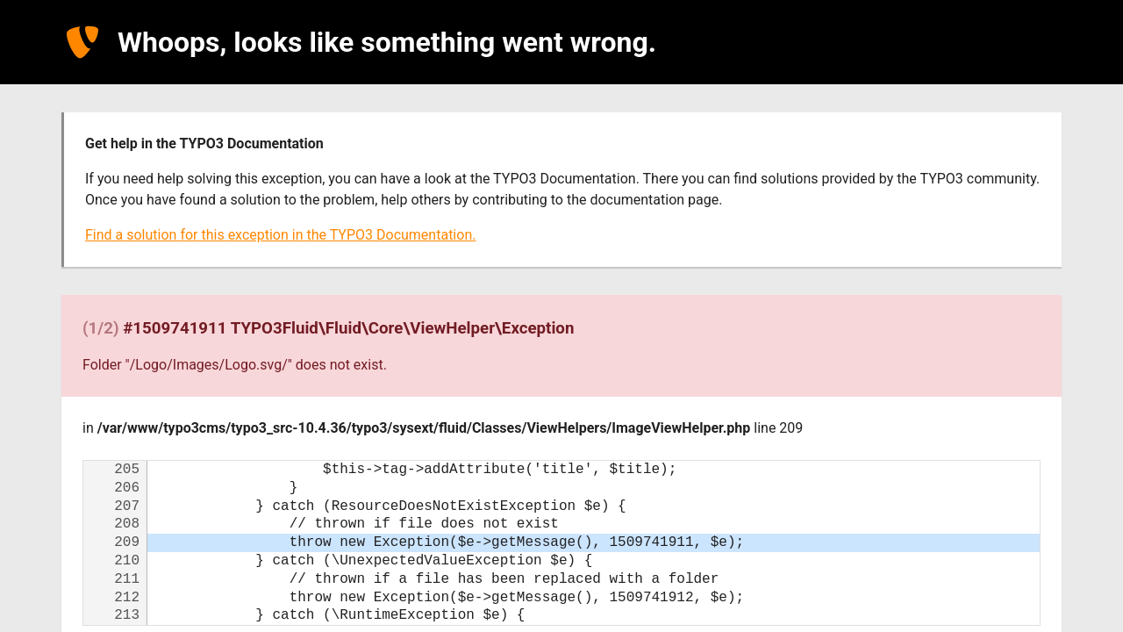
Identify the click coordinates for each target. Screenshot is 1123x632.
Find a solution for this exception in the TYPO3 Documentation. (280, 234)
